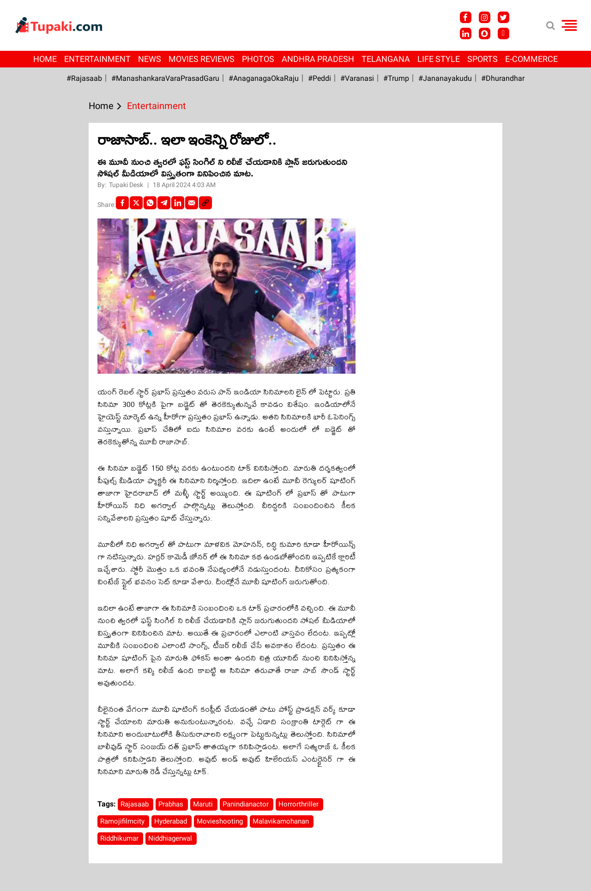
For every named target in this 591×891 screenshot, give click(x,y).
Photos (258, 59)
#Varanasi (357, 78)
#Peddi (319, 78)
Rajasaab (136, 804)
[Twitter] (136, 203)
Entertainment (97, 59)
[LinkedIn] (178, 203)
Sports (482, 59)
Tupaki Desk (127, 184)
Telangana (386, 59)
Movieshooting (221, 821)
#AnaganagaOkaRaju (264, 78)
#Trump (396, 78)
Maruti (204, 804)
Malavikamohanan (282, 821)
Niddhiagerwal (171, 838)
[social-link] (205, 203)
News (149, 59)
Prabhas (171, 804)
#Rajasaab (84, 78)
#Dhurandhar (503, 78)
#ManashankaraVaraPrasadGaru (165, 78)
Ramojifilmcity (123, 821)
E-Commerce (531, 59)
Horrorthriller (299, 804)
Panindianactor (247, 804)
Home (45, 59)
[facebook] (122, 203)
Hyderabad (171, 821)
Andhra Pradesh (318, 59)
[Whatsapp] (150, 203)
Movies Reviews (202, 59)
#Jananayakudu (445, 78)
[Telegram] (164, 203)
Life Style (438, 59)
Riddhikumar (120, 838)
